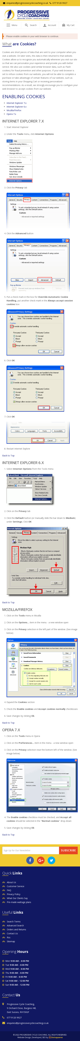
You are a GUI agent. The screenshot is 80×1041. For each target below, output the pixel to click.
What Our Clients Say (17, 898)
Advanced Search (15, 925)
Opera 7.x (11, 114)
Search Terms (14, 921)
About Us (11, 882)
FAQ (9, 890)
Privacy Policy (13, 894)
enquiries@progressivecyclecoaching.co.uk (25, 3)
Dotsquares (57, 1037)
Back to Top (8, 455)
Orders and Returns (16, 929)
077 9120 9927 (58, 3)
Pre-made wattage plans (19, 902)
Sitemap (11, 941)
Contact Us (12, 933)
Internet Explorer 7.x (16, 103)
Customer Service (15, 886)
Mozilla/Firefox (14, 110)
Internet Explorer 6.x (16, 106)
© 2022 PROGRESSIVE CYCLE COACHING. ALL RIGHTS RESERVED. (40, 1035)
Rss (8, 937)
